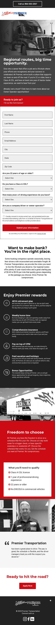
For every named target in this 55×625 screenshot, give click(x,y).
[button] (50, 600)
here (28, 89)
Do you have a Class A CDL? (15, 184)
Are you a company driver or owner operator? (23, 206)
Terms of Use (41, 233)
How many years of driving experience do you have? (26, 195)
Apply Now (27, 586)
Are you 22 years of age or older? (18, 173)
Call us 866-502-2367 (27, 4)
